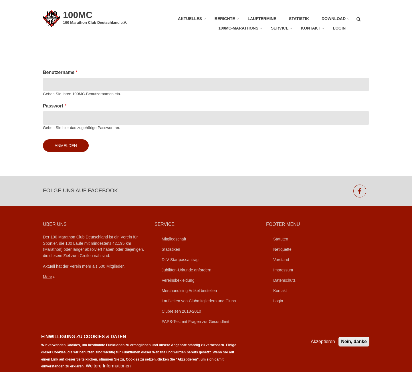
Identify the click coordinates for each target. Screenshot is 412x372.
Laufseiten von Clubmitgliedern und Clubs (199, 301)
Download (334, 18)
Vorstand (281, 259)
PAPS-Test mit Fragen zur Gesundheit (195, 321)
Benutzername (58, 72)
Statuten (280, 239)
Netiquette (282, 249)
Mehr (47, 277)
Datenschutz (284, 280)
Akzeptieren (323, 344)
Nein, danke (354, 344)
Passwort (53, 105)
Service (279, 28)
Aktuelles (190, 18)
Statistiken (171, 249)
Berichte (225, 18)
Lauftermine (261, 18)
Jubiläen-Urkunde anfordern (186, 270)
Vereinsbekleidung (178, 280)
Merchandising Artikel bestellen (189, 290)
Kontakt (310, 28)
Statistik (299, 18)
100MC (77, 15)
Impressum (283, 270)
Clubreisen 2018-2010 (181, 311)
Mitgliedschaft (174, 239)
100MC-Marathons (238, 28)
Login (339, 28)
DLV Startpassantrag (180, 259)
